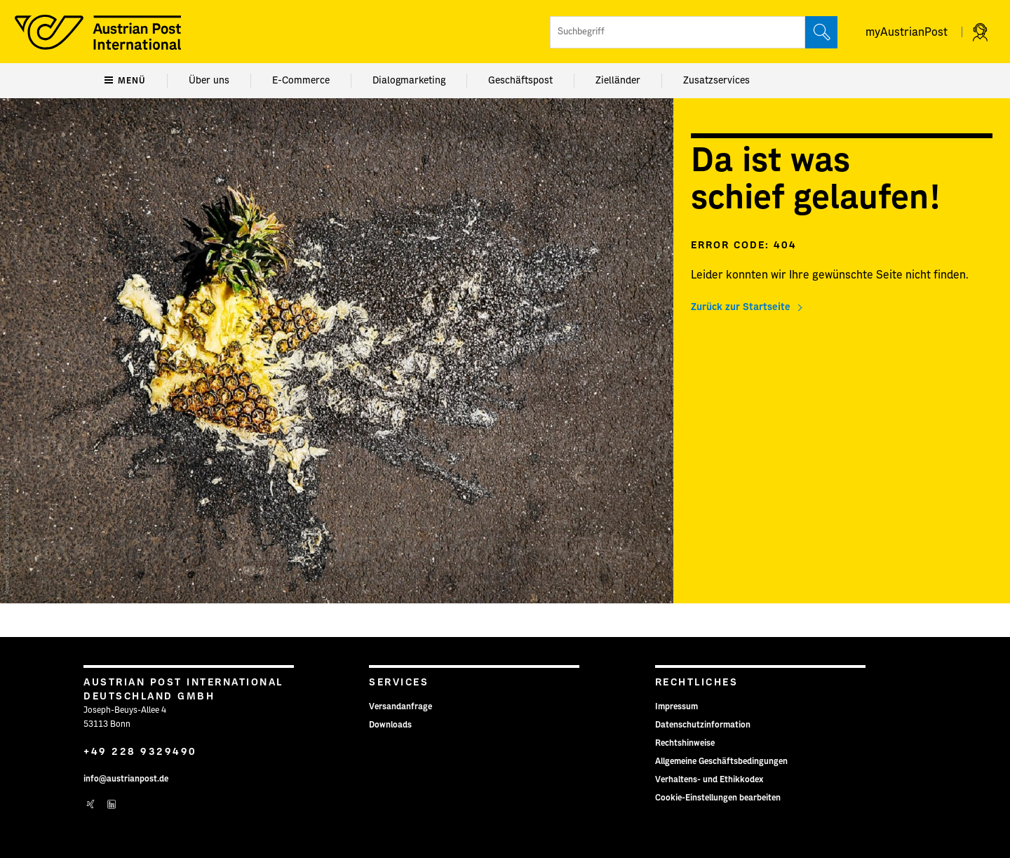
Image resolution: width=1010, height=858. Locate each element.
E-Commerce (301, 81)
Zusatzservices (716, 81)
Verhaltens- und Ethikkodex (709, 779)
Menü (125, 80)
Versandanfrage (400, 706)
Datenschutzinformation (702, 724)
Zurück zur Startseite (740, 307)
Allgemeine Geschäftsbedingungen (721, 761)
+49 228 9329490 (140, 752)
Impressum (676, 706)
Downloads (390, 724)
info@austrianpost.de (125, 779)
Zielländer (617, 81)
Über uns (209, 81)
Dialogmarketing (408, 81)
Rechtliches (697, 683)
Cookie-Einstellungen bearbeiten (718, 797)
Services (399, 683)
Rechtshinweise (685, 743)
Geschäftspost (520, 81)
